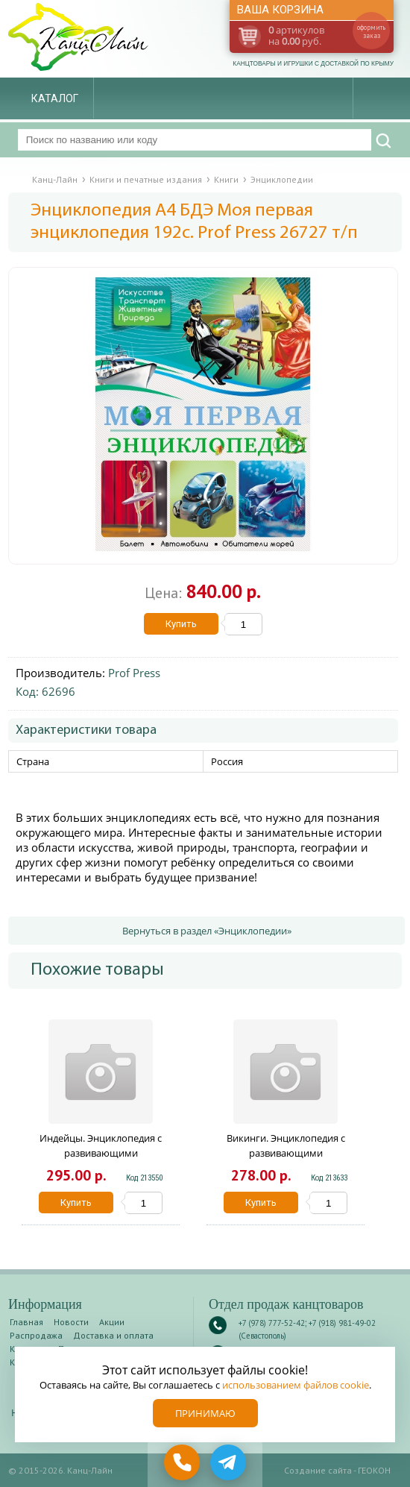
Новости (71, 1321)
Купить (181, 623)
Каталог (54, 98)
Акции (111, 1321)
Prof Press (134, 672)
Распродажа (36, 1335)
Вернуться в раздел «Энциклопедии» (206, 930)
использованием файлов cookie (295, 1385)
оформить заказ (371, 31)
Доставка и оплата (113, 1335)
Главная (26, 1321)
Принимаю (205, 1413)
